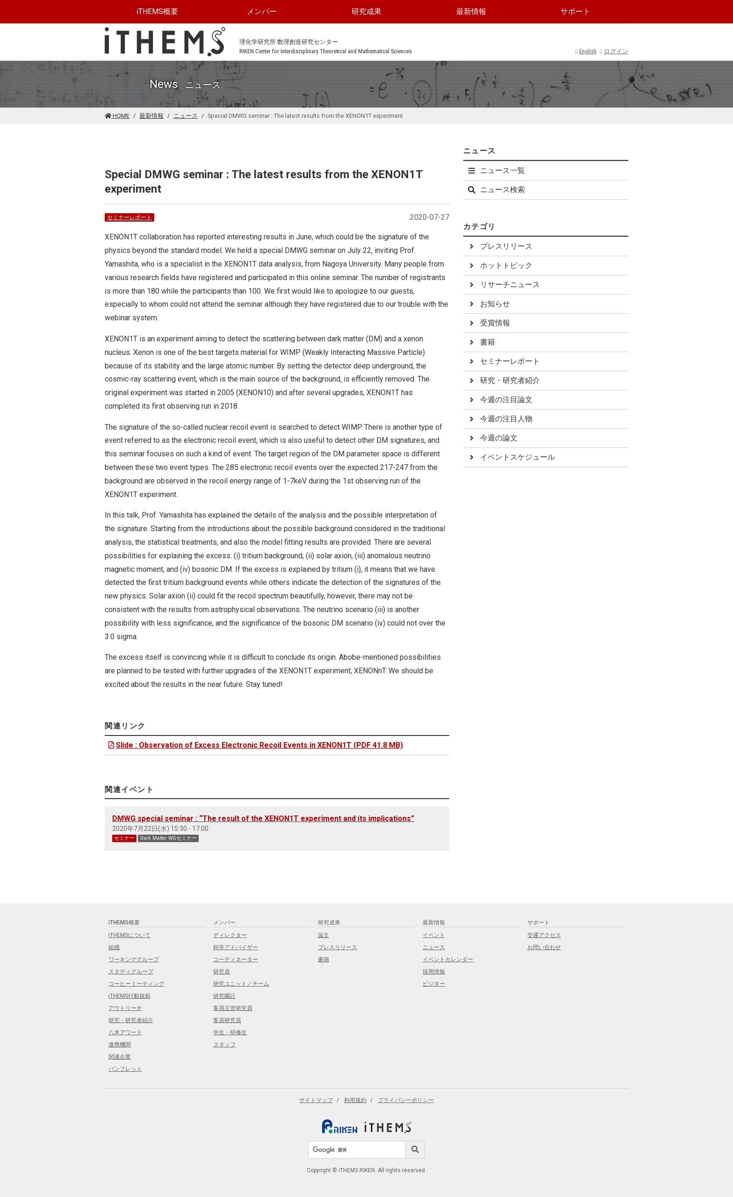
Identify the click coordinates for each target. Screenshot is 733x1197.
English (586, 51)
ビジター (434, 984)
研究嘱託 (224, 996)
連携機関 (119, 1044)
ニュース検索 (496, 189)
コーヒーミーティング (136, 984)
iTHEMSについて (129, 935)
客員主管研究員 (232, 1008)
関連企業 (119, 1056)
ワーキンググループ (133, 959)
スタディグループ (130, 971)
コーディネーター (235, 959)
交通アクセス (544, 935)
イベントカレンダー (448, 959)
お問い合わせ (544, 947)
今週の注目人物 (499, 418)
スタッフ (224, 1044)
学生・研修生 (230, 1032)
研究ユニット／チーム (241, 984)
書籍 (481, 342)
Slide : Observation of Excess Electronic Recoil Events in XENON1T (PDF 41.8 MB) (255, 745)
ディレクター (230, 935)
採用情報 (434, 971)
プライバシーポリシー (406, 1100)
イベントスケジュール (511, 457)
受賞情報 (488, 322)
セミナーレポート (129, 217)
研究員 (221, 971)
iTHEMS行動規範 (129, 996)
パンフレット (125, 1069)
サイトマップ (316, 1100)
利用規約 (355, 1100)
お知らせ (488, 303)
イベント (434, 935)
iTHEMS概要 (157, 11)
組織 (114, 947)
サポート (575, 11)
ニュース (185, 115)
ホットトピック (499, 265)
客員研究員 (227, 1020)
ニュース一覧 (496, 170)
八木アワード (125, 1032)
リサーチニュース (503, 284)
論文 (323, 935)
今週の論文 (492, 437)
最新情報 (471, 11)
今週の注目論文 (499, 399)
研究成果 (366, 11)
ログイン (614, 51)
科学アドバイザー (235, 947)
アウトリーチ (125, 1008)
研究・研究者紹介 (503, 380)
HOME (117, 115)
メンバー (262, 11)
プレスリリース (499, 246)
